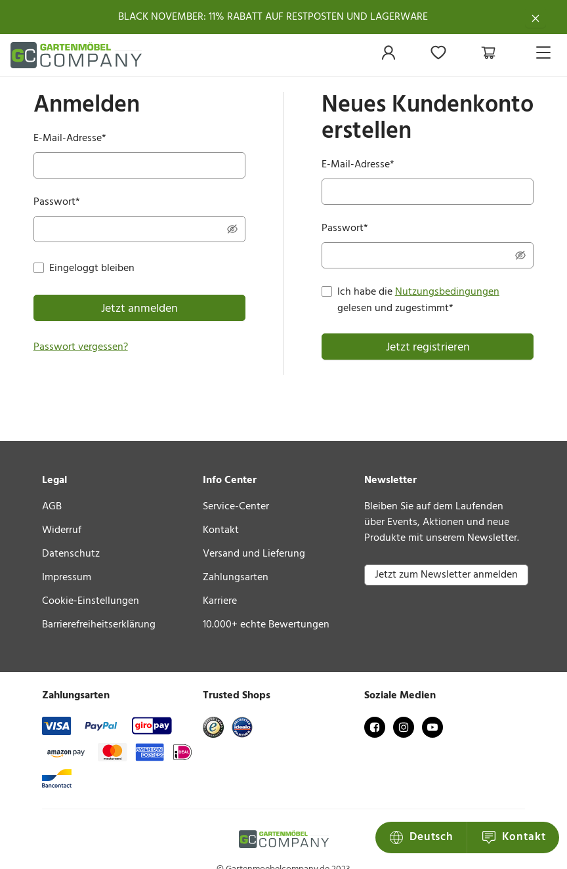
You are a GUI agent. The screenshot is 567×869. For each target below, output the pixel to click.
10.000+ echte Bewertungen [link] (266, 624)
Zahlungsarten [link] (235, 577)
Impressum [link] (66, 577)
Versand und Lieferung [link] (254, 553)
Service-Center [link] (236, 506)
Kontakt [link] (221, 530)
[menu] (451, 55)
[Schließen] (535, 17)
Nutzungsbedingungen (447, 292)
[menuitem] (388, 56)
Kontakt (422, 837)
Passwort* (56, 202)
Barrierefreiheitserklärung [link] (99, 624)
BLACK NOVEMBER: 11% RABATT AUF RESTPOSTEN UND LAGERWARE (273, 17)
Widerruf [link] (61, 530)
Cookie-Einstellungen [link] (90, 601)
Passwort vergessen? (80, 347)
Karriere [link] (220, 601)
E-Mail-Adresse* (69, 139)
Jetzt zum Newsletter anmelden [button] (446, 574)
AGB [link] (52, 506)
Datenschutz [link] (71, 553)
